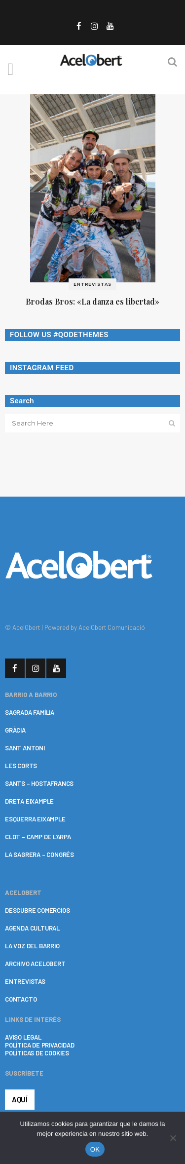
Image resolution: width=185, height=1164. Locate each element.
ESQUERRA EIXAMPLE (35, 819)
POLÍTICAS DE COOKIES (37, 1053)
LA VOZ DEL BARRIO (32, 946)
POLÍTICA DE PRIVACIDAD (39, 1045)
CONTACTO (21, 999)
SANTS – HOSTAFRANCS (39, 783)
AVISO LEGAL (23, 1037)
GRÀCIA (15, 730)
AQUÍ (20, 1099)
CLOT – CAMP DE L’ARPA (38, 837)
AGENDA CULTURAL (32, 928)
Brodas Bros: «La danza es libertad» (92, 301)
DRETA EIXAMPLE (29, 801)
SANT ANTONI (25, 748)
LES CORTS (21, 766)
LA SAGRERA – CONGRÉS (39, 854)
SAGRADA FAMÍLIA (29, 712)
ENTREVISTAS (25, 981)
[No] (173, 1138)
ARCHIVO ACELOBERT (35, 964)
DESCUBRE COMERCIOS (37, 910)
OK (95, 1149)
